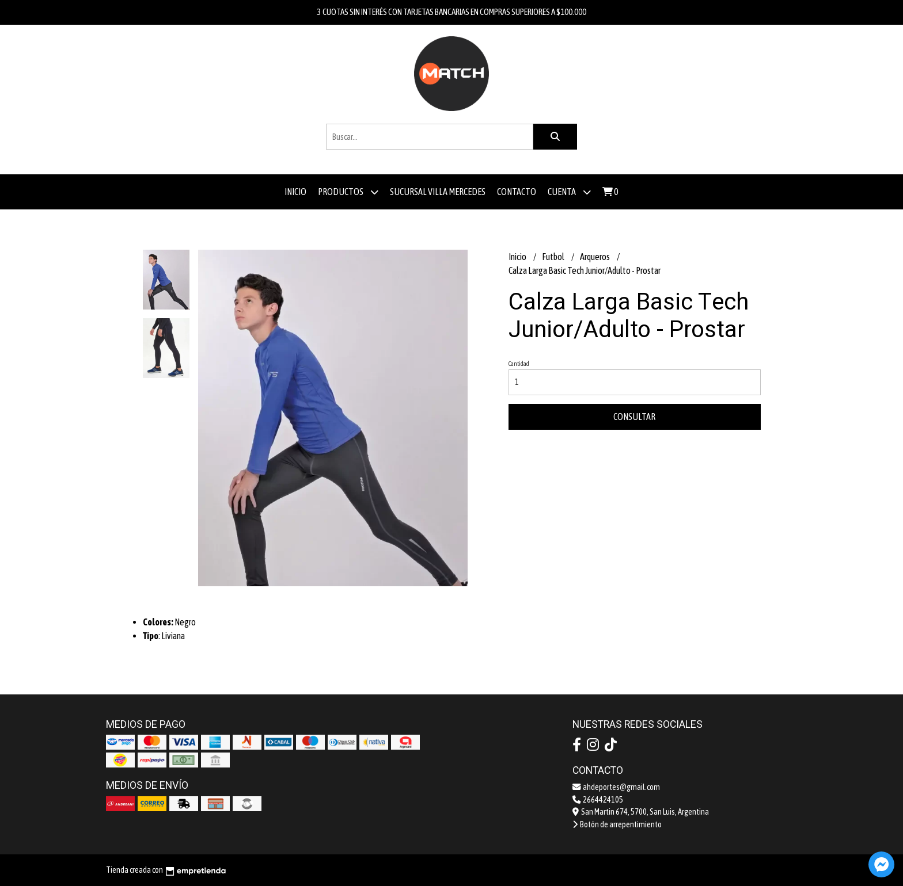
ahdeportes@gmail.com (616, 787)
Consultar (634, 416)
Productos (348, 191)
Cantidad (519, 363)
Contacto (516, 191)
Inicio (295, 191)
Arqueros (595, 256)
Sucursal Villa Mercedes (437, 191)
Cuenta (569, 191)
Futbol (554, 256)
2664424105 (597, 799)
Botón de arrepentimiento (617, 824)
